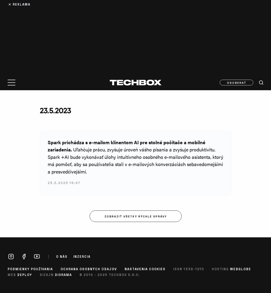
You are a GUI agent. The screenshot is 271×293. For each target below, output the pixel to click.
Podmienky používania (30, 269)
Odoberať (236, 82)
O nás (62, 256)
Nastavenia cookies (145, 269)
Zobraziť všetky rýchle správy (135, 216)
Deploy (24, 274)
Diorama (63, 274)
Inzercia (82, 256)
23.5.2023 (55, 110)
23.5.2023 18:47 (64, 182)
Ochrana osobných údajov (89, 269)
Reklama (21, 4)
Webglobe (240, 269)
